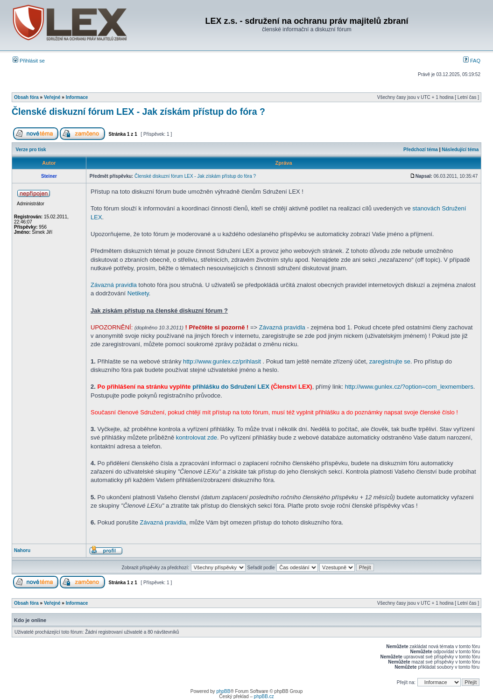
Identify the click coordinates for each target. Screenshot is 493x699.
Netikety (138, 293)
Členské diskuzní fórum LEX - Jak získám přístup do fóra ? (138, 111)
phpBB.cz (264, 696)
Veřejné (52, 97)
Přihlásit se (29, 60)
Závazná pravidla (114, 284)
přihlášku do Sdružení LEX (230, 386)
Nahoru (22, 550)
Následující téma (460, 149)
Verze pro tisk (31, 149)
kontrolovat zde (196, 437)
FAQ (471, 60)
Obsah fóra (26, 97)
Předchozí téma (420, 149)
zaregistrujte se (389, 361)
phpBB (223, 691)
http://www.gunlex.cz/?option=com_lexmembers (409, 386)
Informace (77, 97)
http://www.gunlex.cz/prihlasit (222, 361)
